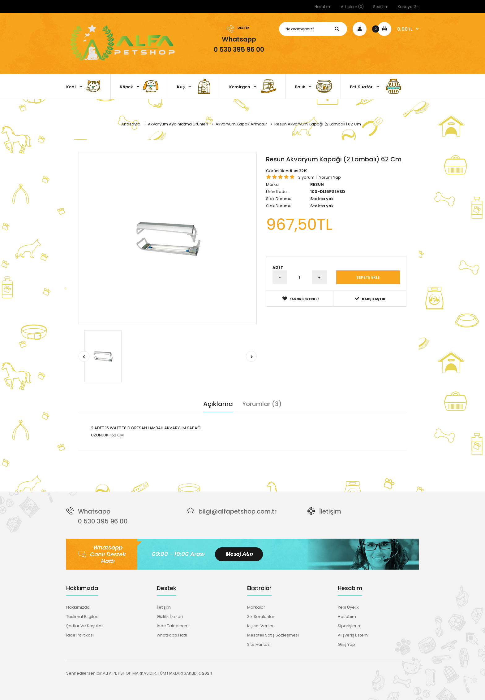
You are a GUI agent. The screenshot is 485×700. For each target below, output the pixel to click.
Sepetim (380, 6)
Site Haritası (259, 644)
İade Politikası (80, 635)
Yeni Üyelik (348, 607)
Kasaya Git (408, 6)
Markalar (256, 607)
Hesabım (323, 6)
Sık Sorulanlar (260, 616)
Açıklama (218, 404)
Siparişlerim (350, 626)
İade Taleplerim (173, 626)
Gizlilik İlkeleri (170, 616)
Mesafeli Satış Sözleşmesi (273, 635)
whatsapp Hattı (172, 635)
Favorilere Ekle (300, 298)
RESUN (317, 184)
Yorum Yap (330, 177)
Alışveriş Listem (353, 635)
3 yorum (306, 177)
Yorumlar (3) (262, 404)
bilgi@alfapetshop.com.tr (238, 511)
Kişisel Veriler (260, 626)
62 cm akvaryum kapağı (173, 454)
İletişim (330, 511)
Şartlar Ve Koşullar (84, 626)
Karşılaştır (370, 298)
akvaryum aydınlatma (250, 454)
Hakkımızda (78, 607)
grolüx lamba (213, 454)
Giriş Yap (346, 644)
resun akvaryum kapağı (123, 454)
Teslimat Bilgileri (82, 616)
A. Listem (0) (352, 6)
